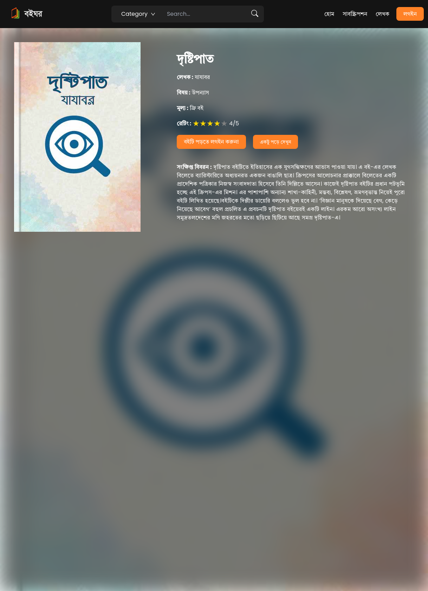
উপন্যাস (193, 92)
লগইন (410, 14)
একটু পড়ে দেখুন (275, 141)
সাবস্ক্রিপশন (355, 14)
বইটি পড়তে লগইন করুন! (211, 142)
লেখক (382, 14)
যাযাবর (193, 77)
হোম (329, 14)
